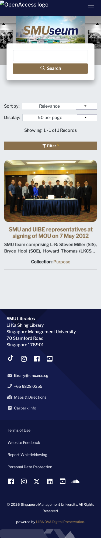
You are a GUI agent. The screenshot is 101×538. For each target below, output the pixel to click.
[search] (50, 68)
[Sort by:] (86, 106)
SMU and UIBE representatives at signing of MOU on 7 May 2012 (50, 233)
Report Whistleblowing (27, 454)
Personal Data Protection (30, 467)
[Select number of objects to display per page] (87, 117)
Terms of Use (19, 430)
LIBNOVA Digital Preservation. (60, 522)
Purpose (61, 262)
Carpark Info (20, 408)
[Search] (50, 55)
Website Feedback (24, 442)
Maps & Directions (25, 397)
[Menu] (88, 8)
